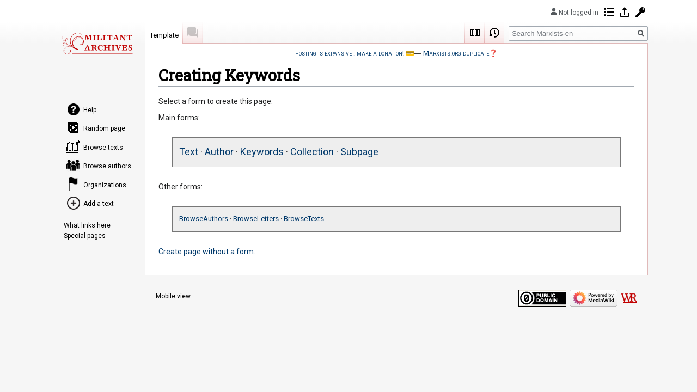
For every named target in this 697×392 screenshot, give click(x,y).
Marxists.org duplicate (456, 53)
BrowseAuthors (203, 219)
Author (219, 151)
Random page (104, 128)
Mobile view (173, 296)
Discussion (193, 33)
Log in (624, 12)
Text (188, 151)
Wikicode (475, 33)
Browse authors (107, 166)
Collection (312, 151)
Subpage (359, 151)
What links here (87, 225)
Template (164, 35)
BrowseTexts (304, 219)
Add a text (98, 203)
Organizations (104, 185)
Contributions (608, 12)
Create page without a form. (206, 251)
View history (494, 33)
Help (89, 110)
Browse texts (103, 147)
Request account (640, 12)
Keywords (262, 151)
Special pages (85, 236)
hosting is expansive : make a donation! (349, 53)
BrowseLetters (256, 219)
